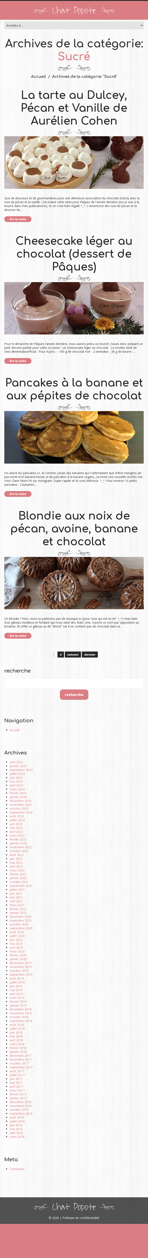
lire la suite (17, 219)
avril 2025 (16, 762)
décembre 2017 (20, 1056)
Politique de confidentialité (80, 1218)
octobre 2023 (19, 808)
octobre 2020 (19, 924)
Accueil (38, 76)
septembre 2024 (21, 770)
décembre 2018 (20, 1009)
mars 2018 (17, 1044)
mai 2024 (16, 781)
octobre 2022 (19, 851)
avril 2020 (16, 947)
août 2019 (17, 978)
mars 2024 (17, 789)
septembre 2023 (21, 812)
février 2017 (18, 1094)
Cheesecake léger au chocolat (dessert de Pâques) (74, 254)
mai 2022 (16, 862)
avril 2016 (16, 1133)
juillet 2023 (17, 820)
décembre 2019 (20, 963)
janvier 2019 (18, 1005)
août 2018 (17, 1025)
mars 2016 (17, 1137)
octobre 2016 (19, 1110)
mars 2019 (17, 998)
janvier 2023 (18, 843)
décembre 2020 (20, 917)
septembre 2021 (21, 886)
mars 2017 (17, 1090)
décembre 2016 (20, 1102)
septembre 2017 (21, 1067)
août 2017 (17, 1071)
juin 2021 (16, 893)
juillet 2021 (17, 890)
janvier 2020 (18, 959)
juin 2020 (16, 940)
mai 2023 (16, 828)
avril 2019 (16, 994)
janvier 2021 (18, 913)
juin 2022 (16, 859)
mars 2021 (17, 905)
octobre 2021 (19, 882)
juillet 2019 (17, 982)
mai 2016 (16, 1129)
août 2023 (17, 816)
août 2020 (17, 932)
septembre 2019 (21, 974)
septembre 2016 (21, 1113)
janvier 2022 (18, 878)
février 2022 (18, 874)
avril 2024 (16, 785)
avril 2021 (16, 901)
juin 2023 (16, 824)
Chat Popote (74, 11)
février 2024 (18, 793)
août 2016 (17, 1117)
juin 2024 (16, 778)
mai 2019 (16, 990)
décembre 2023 (20, 801)
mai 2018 (16, 1036)
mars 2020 (17, 951)
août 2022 (17, 855)
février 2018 (18, 1048)
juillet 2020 (17, 936)
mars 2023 (17, 835)
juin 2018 (16, 1032)
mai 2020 (16, 944)
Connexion (17, 1169)
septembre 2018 (21, 1021)
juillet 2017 (17, 1075)
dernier (89, 654)
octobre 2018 (19, 1017)
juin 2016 (16, 1125)
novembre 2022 (21, 847)
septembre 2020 (21, 928)
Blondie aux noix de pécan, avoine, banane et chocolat (74, 529)
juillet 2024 (17, 774)
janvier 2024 (18, 797)
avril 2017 (16, 1086)
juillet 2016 (17, 1121)
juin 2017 (16, 1079)
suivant (73, 654)
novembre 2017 (21, 1059)
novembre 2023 (21, 805)
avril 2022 (16, 866)
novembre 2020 (21, 920)
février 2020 (18, 955)
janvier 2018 (18, 1052)
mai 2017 (16, 1083)
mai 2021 (16, 897)
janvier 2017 (18, 1098)
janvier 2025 (18, 766)
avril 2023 (16, 832)
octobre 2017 (19, 1063)
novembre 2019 (21, 967)
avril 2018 (16, 1040)
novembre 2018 (21, 1013)
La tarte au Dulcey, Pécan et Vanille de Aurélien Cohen (74, 108)
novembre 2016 (21, 1106)
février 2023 (18, 839)
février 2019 (18, 1001)
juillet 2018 (17, 1029)
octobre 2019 (19, 971)
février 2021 (18, 909)
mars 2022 (17, 870)
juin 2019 (16, 986)
